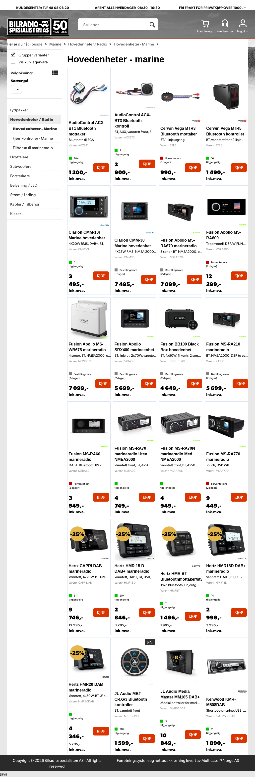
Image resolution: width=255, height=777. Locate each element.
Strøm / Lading (23, 194)
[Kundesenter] (225, 23)
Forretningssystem (133, 760)
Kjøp (101, 167)
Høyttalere (19, 156)
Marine (55, 43)
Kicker (15, 213)
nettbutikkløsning (170, 760)
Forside (36, 43)
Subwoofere (21, 166)
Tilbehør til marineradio (33, 147)
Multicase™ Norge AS (220, 760)
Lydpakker (19, 109)
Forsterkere (20, 175)
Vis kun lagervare (33, 61)
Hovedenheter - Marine (134, 43)
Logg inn (242, 31)
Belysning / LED (23, 185)
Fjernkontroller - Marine (33, 138)
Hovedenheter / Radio (87, 43)
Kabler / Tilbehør (24, 204)
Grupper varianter (33, 54)
